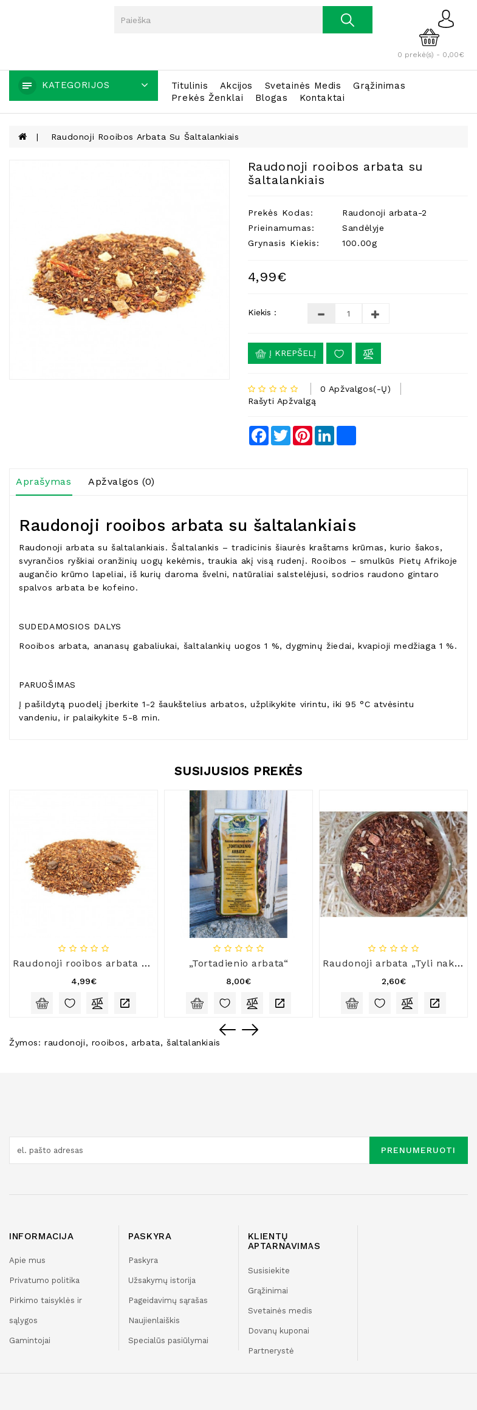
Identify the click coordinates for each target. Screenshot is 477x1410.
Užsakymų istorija (162, 1280)
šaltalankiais (193, 1042)
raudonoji (64, 1042)
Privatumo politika (44, 1280)
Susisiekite (269, 1270)
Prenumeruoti (418, 1150)
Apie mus (27, 1260)
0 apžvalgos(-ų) (355, 389)
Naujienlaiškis (154, 1320)
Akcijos (236, 85)
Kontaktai (322, 97)
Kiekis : (262, 312)
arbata (145, 1042)
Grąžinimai (268, 1290)
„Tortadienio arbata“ (239, 963)
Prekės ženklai (207, 97)
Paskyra (143, 1260)
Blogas (271, 97)
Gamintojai (29, 1340)
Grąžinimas (379, 85)
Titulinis (189, 85)
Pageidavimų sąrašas (168, 1300)
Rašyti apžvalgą (282, 401)
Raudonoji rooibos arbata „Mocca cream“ (115, 963)
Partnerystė (271, 1350)
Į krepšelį (285, 353)
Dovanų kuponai (278, 1330)
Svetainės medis (303, 85)
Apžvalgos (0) (121, 481)
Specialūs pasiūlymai (168, 1340)
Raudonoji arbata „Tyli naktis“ (397, 963)
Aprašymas (43, 481)
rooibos (108, 1042)
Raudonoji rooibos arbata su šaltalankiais (145, 137)
